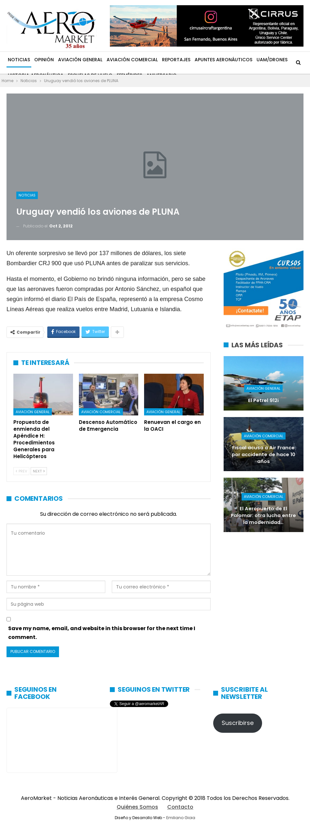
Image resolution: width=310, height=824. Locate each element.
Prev (21, 471)
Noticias (19, 59)
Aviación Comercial (132, 59)
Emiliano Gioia (180, 817)
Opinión (44, 59)
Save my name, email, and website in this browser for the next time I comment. (101, 633)
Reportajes (176, 59)
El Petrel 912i (263, 400)
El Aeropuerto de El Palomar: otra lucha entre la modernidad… (263, 515)
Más (261, 59)
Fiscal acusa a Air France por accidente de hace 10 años (263, 454)
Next (39, 471)
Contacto (180, 807)
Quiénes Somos (137, 807)
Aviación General (80, 59)
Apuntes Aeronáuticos (223, 59)
